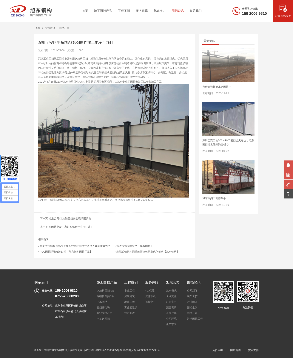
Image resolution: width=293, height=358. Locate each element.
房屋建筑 (129, 296)
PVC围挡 (102, 301)
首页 (38, 27)
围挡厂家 (64, 27)
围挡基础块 (103, 307)
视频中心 (150, 301)
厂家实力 (171, 301)
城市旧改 (129, 313)
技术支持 (253, 350)
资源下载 (150, 296)
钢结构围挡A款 (105, 290)
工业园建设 (130, 307)
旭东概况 (171, 290)
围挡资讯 (50, 27)
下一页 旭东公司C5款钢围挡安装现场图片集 (65, 218)
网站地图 (235, 350)
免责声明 (217, 350)
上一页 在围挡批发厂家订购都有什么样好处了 (66, 226)
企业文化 (171, 296)
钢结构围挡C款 (105, 296)
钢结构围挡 (81, 58)
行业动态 (192, 301)
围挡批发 (192, 307)
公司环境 (171, 318)
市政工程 (129, 290)
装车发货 (192, 296)
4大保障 (150, 290)
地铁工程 (129, 301)
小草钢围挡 (103, 318)
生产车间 (171, 324)
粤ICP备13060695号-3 (108, 350)
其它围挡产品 (104, 313)
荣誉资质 (171, 307)
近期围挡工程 (195, 318)
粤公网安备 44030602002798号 (141, 350)
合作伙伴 (171, 313)
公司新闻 (192, 290)
